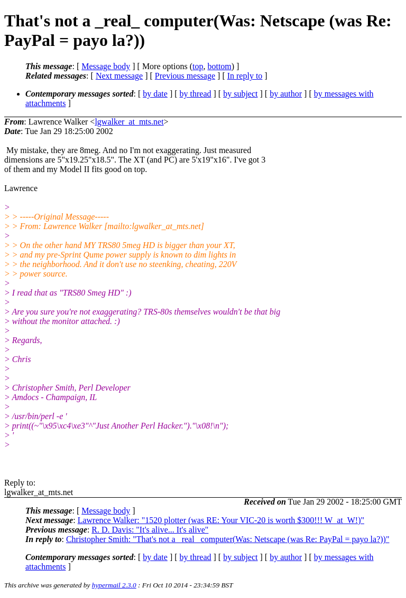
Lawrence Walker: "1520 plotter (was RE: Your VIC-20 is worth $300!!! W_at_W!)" (221, 520)
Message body (105, 66)
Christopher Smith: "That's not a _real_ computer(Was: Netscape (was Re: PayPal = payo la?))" (228, 539)
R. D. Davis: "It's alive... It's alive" (149, 529)
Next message (119, 75)
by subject (240, 93)
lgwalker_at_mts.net (129, 121)
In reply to (245, 75)
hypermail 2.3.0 (114, 585)
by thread (195, 93)
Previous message (185, 75)
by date (155, 93)
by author (286, 93)
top (197, 66)
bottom (219, 66)
